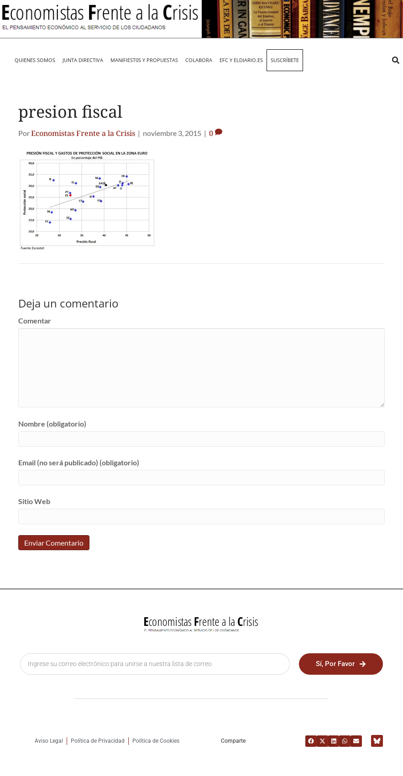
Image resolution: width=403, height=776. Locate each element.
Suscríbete (285, 60)
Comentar (34, 320)
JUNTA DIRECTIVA (83, 60)
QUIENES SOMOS (35, 60)
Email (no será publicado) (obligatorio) (78, 462)
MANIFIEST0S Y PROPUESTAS (144, 60)
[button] (395, 60)
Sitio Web (34, 501)
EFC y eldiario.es (241, 60)
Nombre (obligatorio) (52, 423)
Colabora (198, 60)
